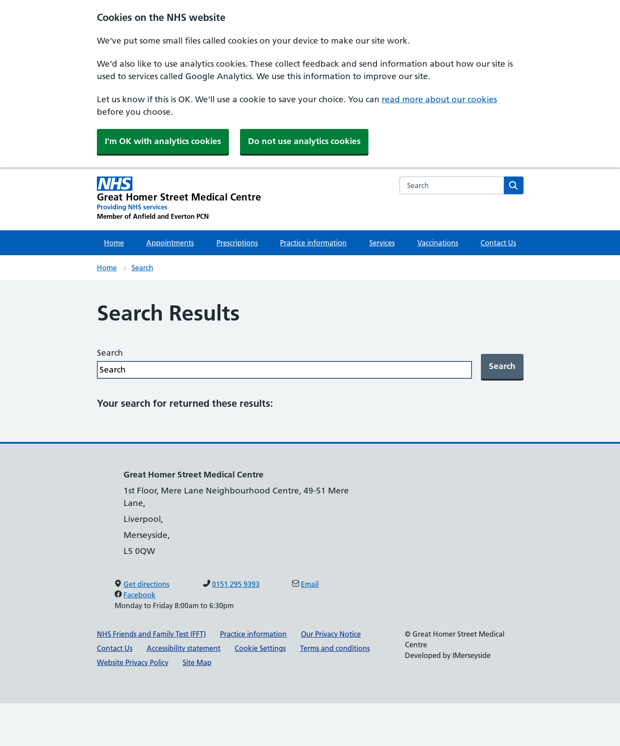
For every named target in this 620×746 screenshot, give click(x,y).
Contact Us (498, 242)
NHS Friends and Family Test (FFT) (151, 634)
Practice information (313, 242)
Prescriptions (237, 242)
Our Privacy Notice (331, 634)
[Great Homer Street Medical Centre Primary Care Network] (179, 198)
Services (382, 242)
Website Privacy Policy (132, 662)
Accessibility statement (183, 648)
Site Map (197, 662)
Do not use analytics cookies (304, 141)
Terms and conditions (335, 648)
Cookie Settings (260, 648)
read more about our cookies (439, 99)
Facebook (140, 594)
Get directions (146, 584)
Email (310, 584)
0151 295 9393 (236, 584)
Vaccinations (437, 242)
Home (114, 242)
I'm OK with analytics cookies (163, 141)
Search (142, 267)
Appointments (170, 242)
